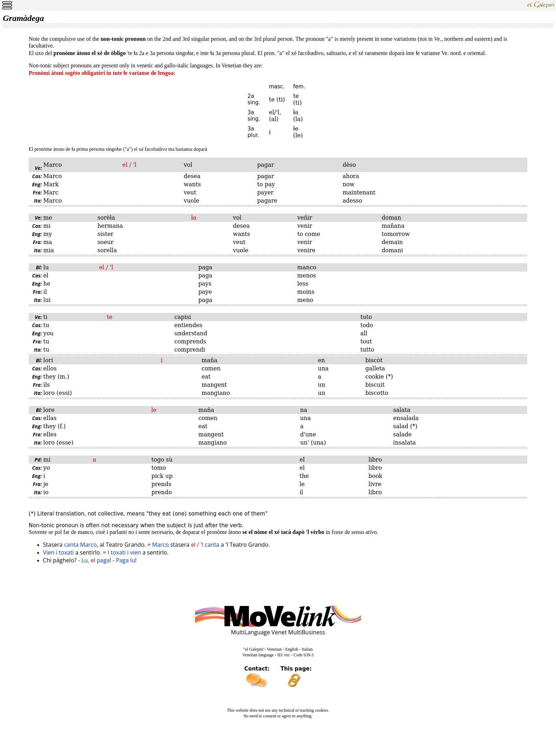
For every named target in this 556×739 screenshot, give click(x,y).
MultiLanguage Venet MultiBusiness (278, 632)
